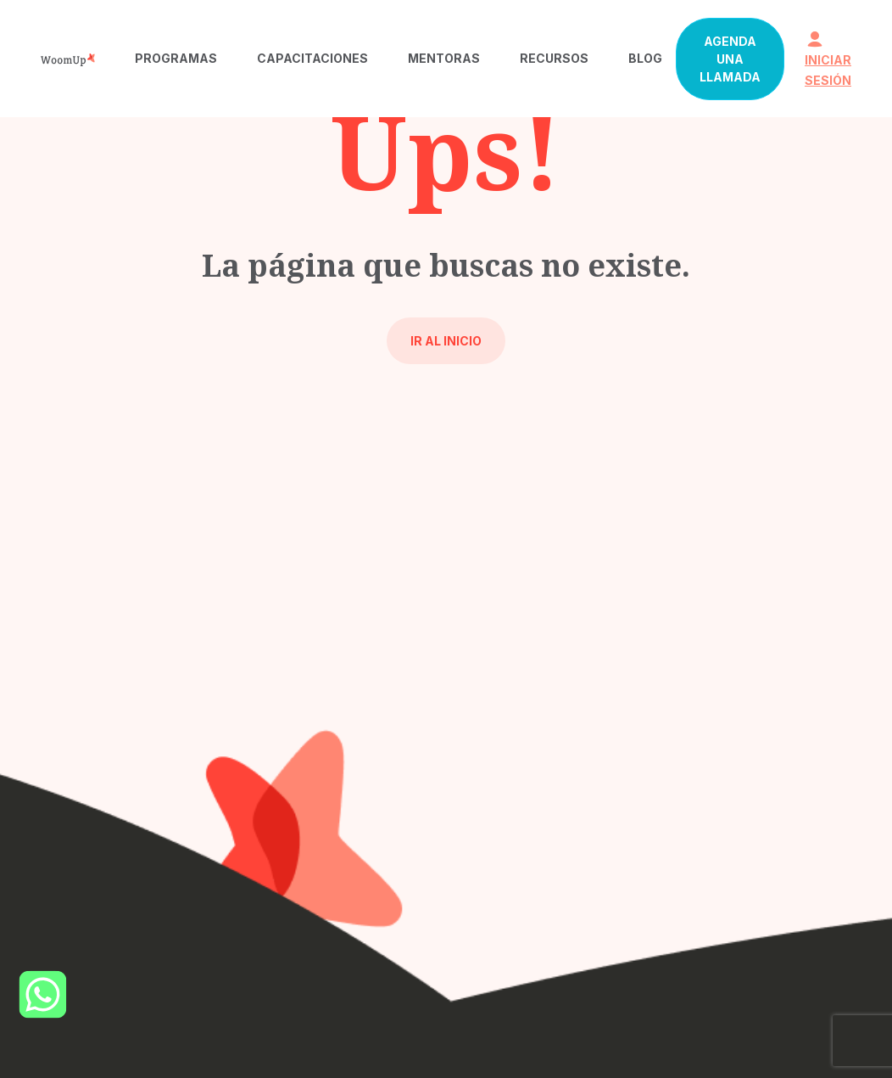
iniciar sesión (828, 59)
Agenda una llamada (730, 59)
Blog (645, 58)
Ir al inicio (446, 341)
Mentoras (444, 58)
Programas (176, 58)
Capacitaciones (312, 58)
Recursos (554, 58)
